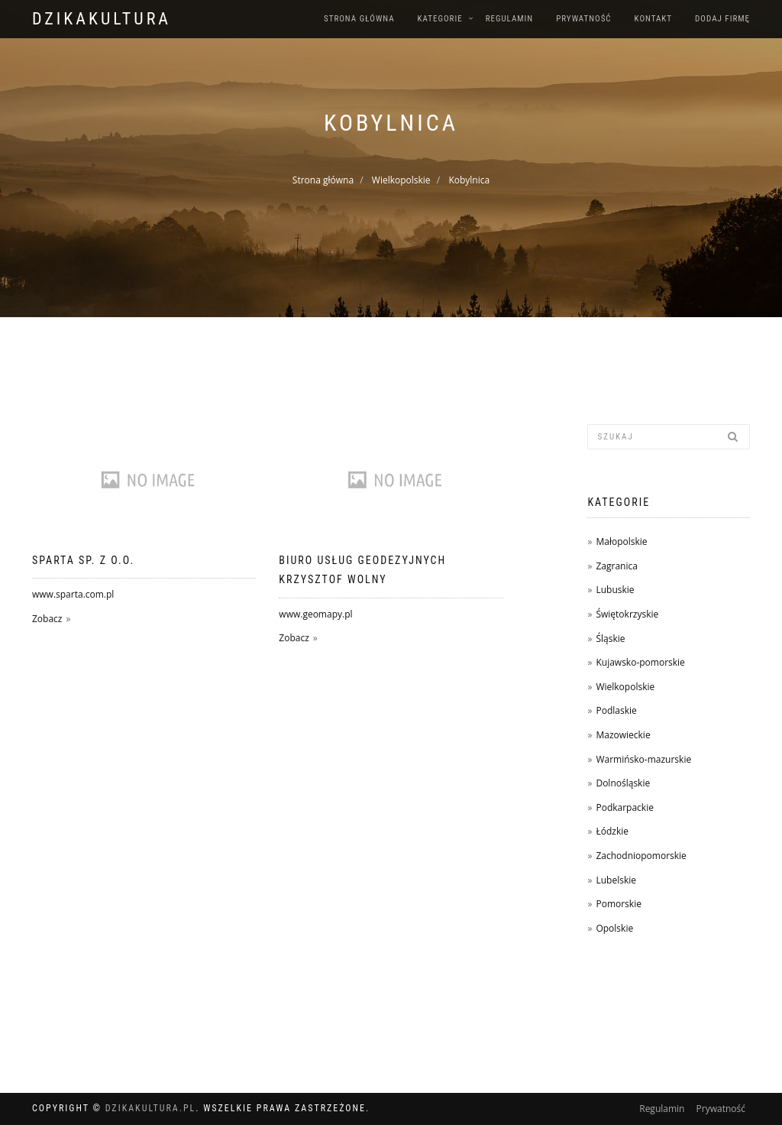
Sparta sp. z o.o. (83, 560)
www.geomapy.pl (315, 614)
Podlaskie (616, 710)
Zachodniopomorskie (641, 855)
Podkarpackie (625, 807)
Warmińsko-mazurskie (643, 759)
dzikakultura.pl (150, 1108)
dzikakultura (101, 18)
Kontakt (653, 19)
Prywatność (583, 19)
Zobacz (47, 618)
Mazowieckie (623, 734)
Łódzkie (612, 831)
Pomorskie (618, 903)
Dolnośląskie (623, 782)
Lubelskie (616, 880)
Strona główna (359, 19)
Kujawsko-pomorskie (640, 662)
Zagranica (616, 565)
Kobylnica (469, 179)
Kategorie (440, 19)
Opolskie (614, 928)
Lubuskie (615, 589)
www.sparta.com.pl (73, 594)
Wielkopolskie (401, 179)
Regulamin (510, 19)
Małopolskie (621, 541)
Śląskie (610, 638)
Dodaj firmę (722, 19)
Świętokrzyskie (627, 614)
